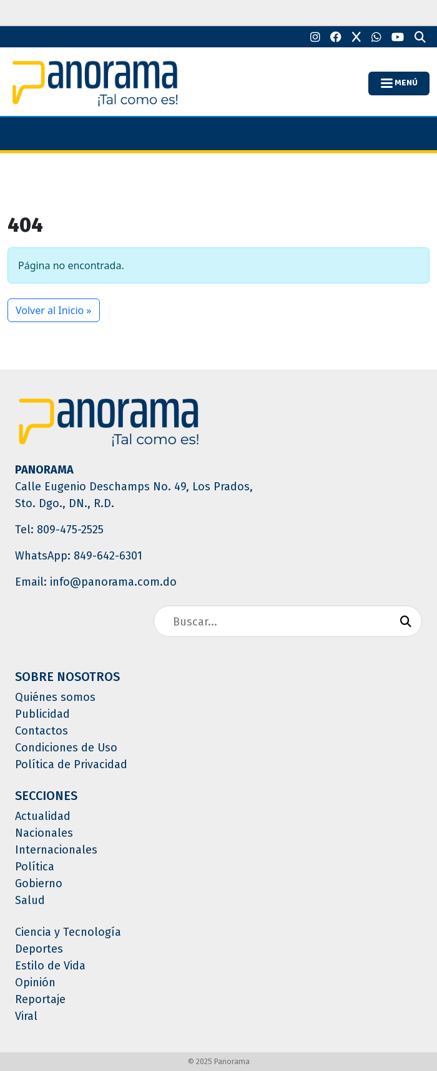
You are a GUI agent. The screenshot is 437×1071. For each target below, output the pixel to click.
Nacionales (44, 833)
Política (34, 866)
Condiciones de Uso (66, 747)
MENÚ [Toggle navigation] (399, 83)
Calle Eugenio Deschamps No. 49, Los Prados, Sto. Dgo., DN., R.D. (134, 495)
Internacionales (56, 850)
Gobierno (38, 883)
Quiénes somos (55, 697)
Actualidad (43, 816)
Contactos (41, 731)
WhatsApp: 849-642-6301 (78, 556)
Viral (26, 1016)
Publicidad (42, 714)
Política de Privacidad (71, 764)
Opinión (35, 982)
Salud (30, 900)
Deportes (39, 949)
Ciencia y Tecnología (68, 932)
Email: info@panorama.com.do (96, 582)
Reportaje (40, 999)
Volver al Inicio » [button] (54, 310)
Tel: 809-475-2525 (59, 529)
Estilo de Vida (50, 966)
